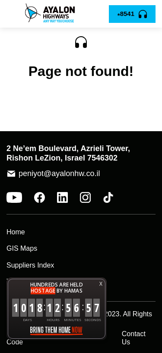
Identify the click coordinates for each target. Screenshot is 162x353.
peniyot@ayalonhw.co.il (59, 173)
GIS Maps (21, 248)
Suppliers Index (30, 265)
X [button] (100, 283)
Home (15, 232)
